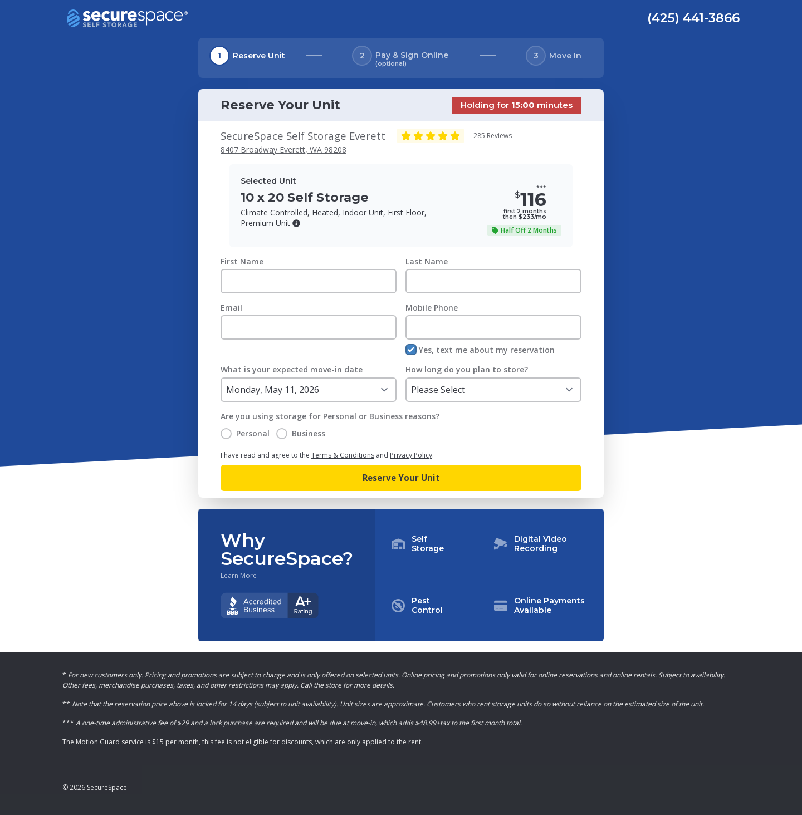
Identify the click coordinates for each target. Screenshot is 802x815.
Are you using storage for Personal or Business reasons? (330, 416)
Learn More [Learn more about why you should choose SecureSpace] (239, 575)
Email (231, 307)
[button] (296, 223)
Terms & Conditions (342, 455)
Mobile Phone (431, 307)
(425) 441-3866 (693, 18)
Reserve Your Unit (401, 477)
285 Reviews (492, 135)
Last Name (426, 261)
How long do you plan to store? (466, 369)
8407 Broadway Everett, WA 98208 (283, 149)
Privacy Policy (411, 455)
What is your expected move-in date (292, 369)
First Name (242, 261)
